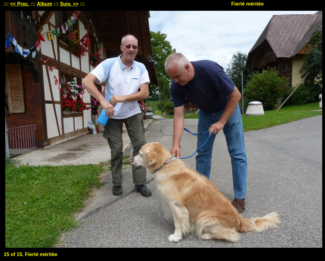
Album (44, 3)
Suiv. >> (69, 3)
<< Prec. (19, 3)
